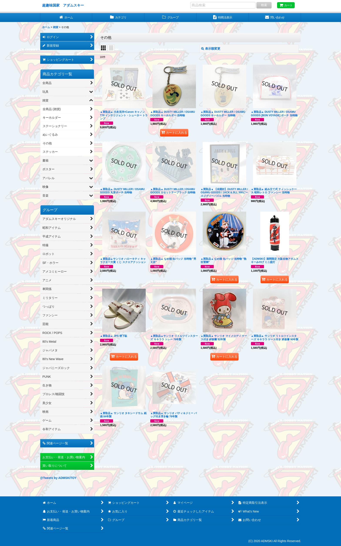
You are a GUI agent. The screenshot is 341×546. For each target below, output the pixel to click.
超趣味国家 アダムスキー (63, 5)
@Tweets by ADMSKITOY (58, 478)
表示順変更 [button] (210, 48)
